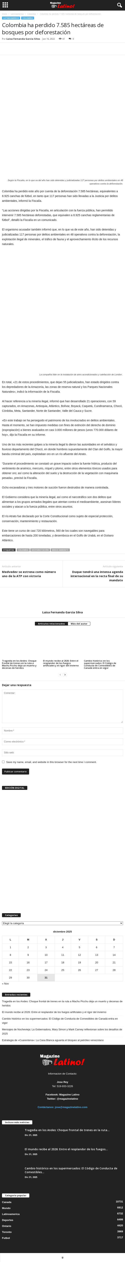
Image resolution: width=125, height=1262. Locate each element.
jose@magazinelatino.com (71, 1107)
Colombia (31, 14)
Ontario (6, 1226)
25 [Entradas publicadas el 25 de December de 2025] (62, 970)
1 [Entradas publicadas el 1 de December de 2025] (10, 947)
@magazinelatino (67, 1098)
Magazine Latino (69, 1094)
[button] (118, 5)
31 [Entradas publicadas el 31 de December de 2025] (46, 977)
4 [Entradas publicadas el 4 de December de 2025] (62, 947)
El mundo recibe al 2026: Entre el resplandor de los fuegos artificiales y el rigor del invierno (61, 663)
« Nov (5, 983)
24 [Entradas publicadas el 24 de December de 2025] (46, 970)
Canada (6, 1202)
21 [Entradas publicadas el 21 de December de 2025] (114, 962)
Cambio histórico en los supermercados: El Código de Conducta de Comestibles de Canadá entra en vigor (100, 664)
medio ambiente (60, 550)
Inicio (4, 14)
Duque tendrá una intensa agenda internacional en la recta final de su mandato (97, 576)
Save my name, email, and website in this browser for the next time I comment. (51, 762)
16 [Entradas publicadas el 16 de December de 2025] (28, 962)
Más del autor (79, 623)
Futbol (6, 1238)
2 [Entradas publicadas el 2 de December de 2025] (28, 947)
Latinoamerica (17, 14)
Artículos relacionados (51, 623)
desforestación (40, 550)
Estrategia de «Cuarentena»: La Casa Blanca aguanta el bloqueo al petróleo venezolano (53, 1040)
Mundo (6, 1208)
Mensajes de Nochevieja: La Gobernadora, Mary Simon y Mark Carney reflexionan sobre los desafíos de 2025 (62, 1031)
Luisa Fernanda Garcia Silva (23, 38)
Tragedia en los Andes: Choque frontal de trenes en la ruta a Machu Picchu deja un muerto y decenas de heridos (19, 664)
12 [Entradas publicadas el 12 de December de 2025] (79, 954)
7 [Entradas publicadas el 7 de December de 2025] (114, 947)
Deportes (7, 1220)
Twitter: (51, 1098)
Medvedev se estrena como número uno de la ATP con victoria (29, 574)
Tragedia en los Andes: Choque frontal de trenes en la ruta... (67, 1130)
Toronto (7, 1232)
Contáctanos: (46, 1107)
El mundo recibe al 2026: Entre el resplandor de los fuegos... (66, 1149)
